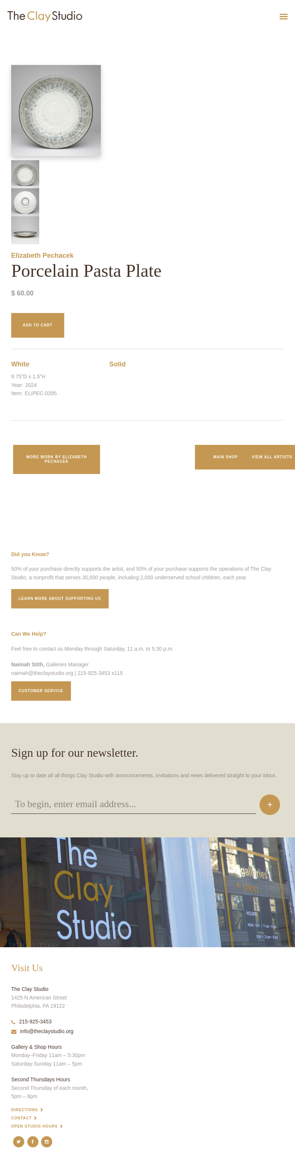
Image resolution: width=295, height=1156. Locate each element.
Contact (21, 1118)
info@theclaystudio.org (42, 1031)
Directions (24, 1110)
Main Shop (225, 457)
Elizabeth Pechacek (42, 255)
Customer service (41, 691)
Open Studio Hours (34, 1126)
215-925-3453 (31, 1022)
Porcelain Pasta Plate (15, 35)
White (20, 364)
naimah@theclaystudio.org (42, 673)
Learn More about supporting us (60, 598)
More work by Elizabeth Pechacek (57, 459)
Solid (117, 364)
